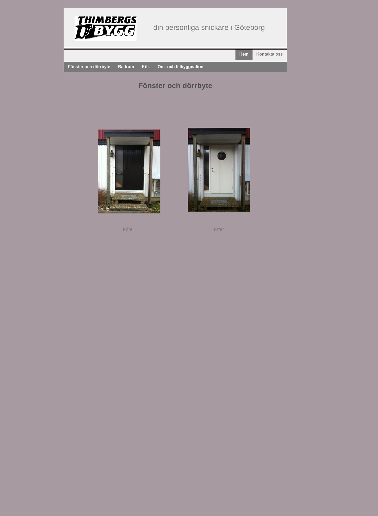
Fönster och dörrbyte (89, 66)
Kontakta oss (269, 54)
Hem (244, 54)
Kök (146, 66)
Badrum (126, 66)
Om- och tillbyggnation (180, 66)
